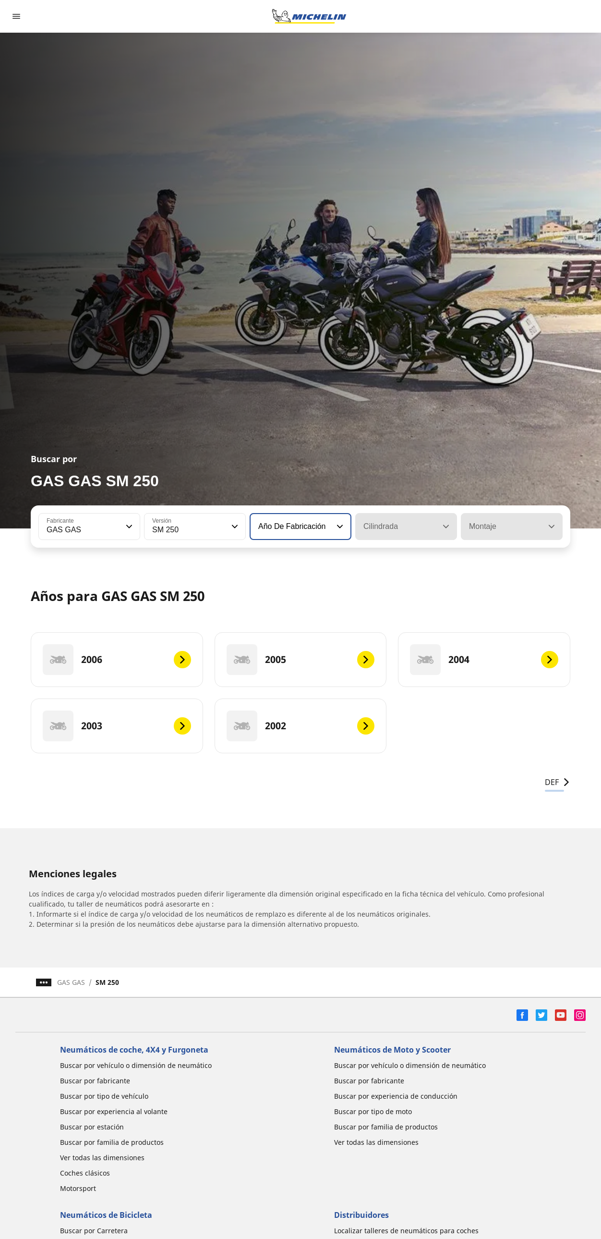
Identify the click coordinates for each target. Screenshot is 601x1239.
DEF (557, 782)
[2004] (484, 659)
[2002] (301, 726)
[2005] (301, 659)
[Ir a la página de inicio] (309, 16)
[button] (128, 526)
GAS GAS (71, 982)
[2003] (117, 726)
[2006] (117, 659)
